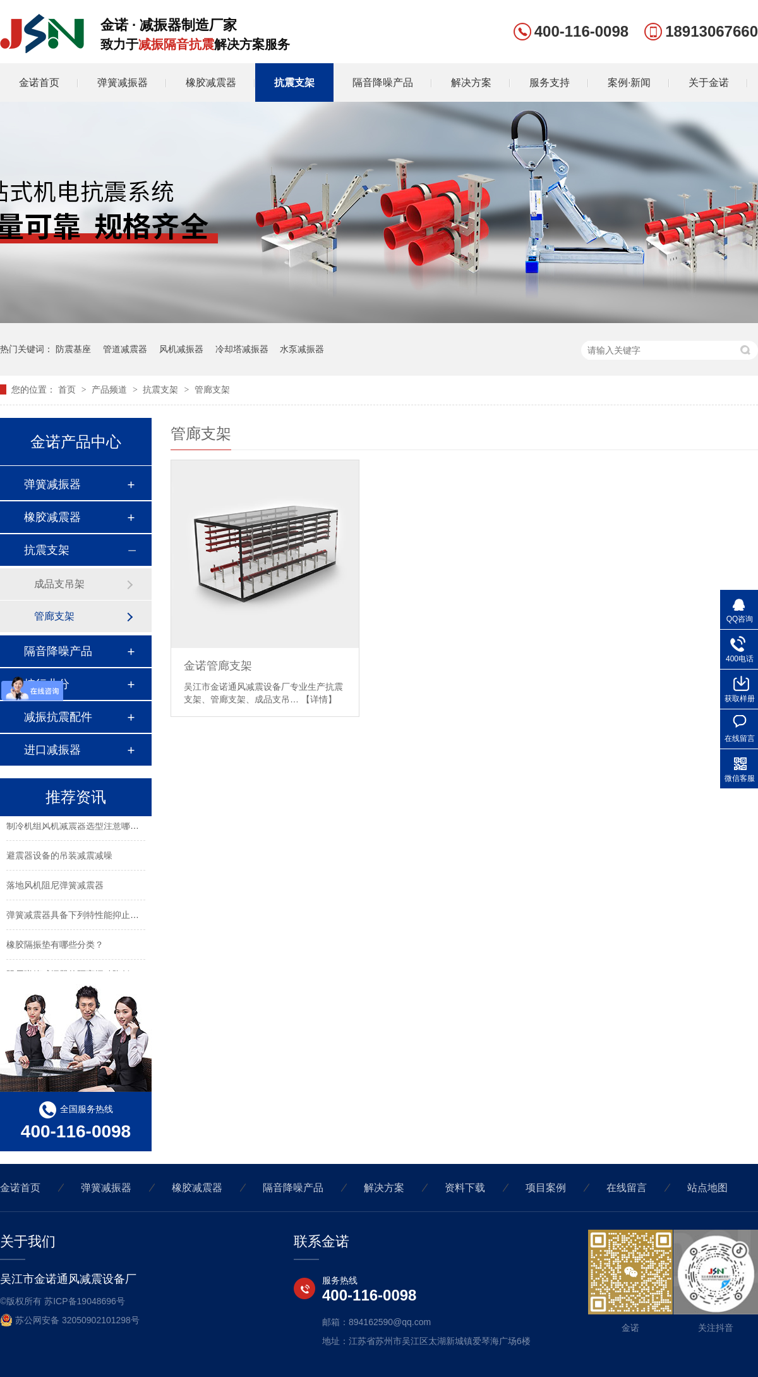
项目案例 (546, 1187)
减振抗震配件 (58, 717)
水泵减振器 (302, 349)
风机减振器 (181, 349)
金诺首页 (39, 82)
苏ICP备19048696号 (84, 1301)
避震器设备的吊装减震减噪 (59, 857)
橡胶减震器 (211, 82)
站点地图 (707, 1187)
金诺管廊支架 (218, 665)
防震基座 (73, 349)
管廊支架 (212, 389)
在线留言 (626, 1187)
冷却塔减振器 (241, 349)
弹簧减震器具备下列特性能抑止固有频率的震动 (99, 917)
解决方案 (471, 82)
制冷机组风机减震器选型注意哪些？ (77, 828)
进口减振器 (52, 750)
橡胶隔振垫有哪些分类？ (55, 946)
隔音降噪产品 (382, 82)
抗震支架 (294, 82)
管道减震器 (125, 349)
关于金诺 (709, 82)
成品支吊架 (59, 583)
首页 (68, 389)
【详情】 (319, 699)
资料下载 (465, 1187)
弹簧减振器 (122, 82)
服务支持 (549, 82)
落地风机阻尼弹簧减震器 (55, 887)
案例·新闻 (629, 82)
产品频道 (110, 389)
